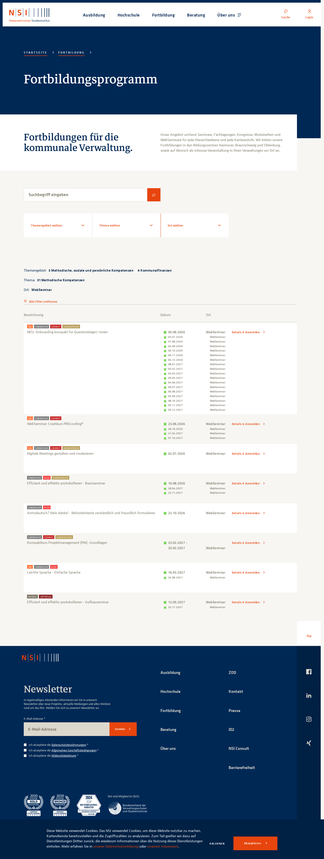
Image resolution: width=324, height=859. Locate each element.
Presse (235, 708)
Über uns (168, 746)
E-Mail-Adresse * (34, 716)
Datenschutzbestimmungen (68, 742)
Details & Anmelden (246, 332)
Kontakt (236, 689)
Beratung (169, 727)
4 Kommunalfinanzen (155, 270)
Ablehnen (217, 843)
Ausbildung (171, 670)
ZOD (233, 670)
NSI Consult (239, 746)
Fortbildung (71, 52)
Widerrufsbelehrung (63, 753)
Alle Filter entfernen (43, 301)
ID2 (232, 727)
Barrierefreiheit (243, 766)
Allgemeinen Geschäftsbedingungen (73, 747)
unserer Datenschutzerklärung (142, 841)
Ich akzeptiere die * (58, 742)
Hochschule (171, 689)
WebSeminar (41, 289)
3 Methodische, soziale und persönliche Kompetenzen (91, 270)
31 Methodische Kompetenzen (61, 280)
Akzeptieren (253, 843)
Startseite (35, 52)
